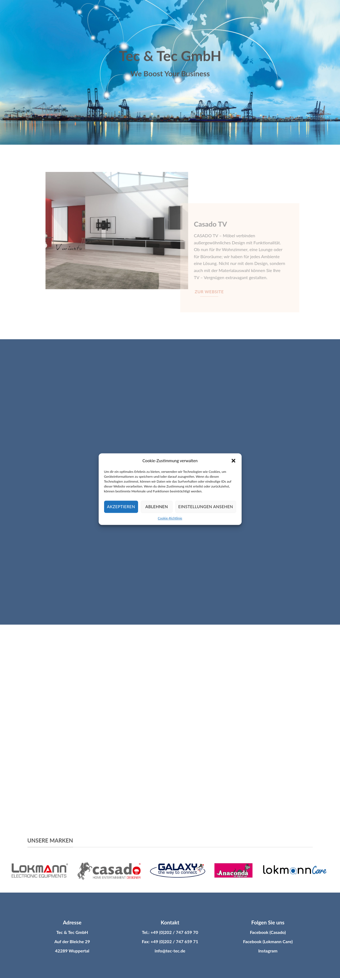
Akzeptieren (121, 506)
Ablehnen (156, 506)
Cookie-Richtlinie (170, 518)
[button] (233, 460)
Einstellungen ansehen (205, 506)
